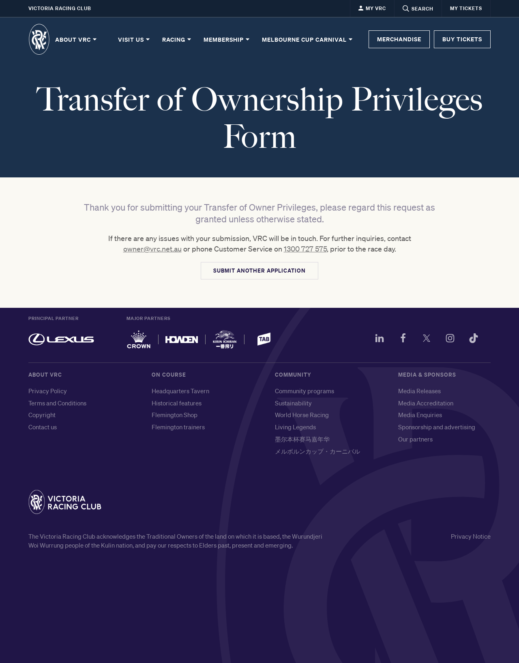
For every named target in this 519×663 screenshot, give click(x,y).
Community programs (304, 391)
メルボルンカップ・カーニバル (317, 451)
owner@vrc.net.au (152, 248)
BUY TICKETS (462, 39)
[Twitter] (426, 339)
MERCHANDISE (399, 39)
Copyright (42, 415)
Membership (227, 39)
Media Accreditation (425, 403)
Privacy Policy (47, 391)
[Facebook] (403, 339)
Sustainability (293, 403)
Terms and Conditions (57, 403)
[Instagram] (450, 339)
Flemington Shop (174, 415)
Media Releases (419, 391)
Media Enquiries (420, 415)
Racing (177, 39)
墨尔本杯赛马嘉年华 (302, 439)
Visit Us (134, 39)
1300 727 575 (305, 248)
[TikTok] (473, 339)
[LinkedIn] (379, 339)
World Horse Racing (302, 415)
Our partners (415, 439)
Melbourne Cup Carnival (308, 39)
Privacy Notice (471, 536)
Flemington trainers (178, 427)
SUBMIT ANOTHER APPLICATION (259, 270)
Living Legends (295, 427)
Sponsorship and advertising (436, 427)
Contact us (42, 427)
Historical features (177, 403)
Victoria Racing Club (59, 8)
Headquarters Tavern (180, 391)
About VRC (76, 39)
